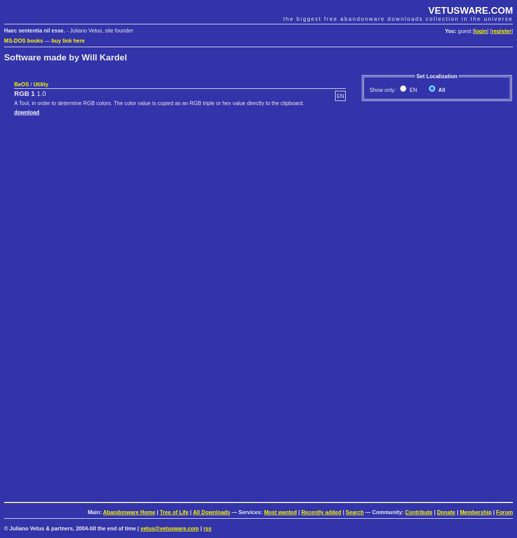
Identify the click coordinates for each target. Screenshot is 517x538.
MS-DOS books (23, 41)
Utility (41, 84)
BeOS (21, 84)
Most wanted (280, 512)
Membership (476, 512)
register (501, 31)
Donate (446, 512)
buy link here (68, 41)
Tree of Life (174, 512)
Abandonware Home (129, 512)
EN (412, 90)
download (27, 112)
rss (207, 528)
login (480, 31)
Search (355, 512)
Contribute (418, 512)
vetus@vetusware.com (169, 528)
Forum (504, 512)
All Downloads (211, 512)
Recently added (321, 512)
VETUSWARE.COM (470, 10)
